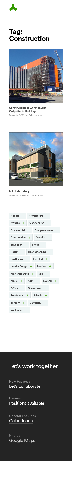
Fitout (35, 244)
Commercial (18, 230)
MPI (41, 273)
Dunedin (40, 237)
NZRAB (47, 281)
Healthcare (17, 259)
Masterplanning (20, 273)
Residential (17, 295)
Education (16, 244)
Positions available (26, 409)
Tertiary (15, 302)
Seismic (37, 295)
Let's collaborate (24, 388)
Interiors (41, 266)
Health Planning (37, 252)
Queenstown (35, 288)
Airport (15, 215)
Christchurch (36, 223)
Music (14, 281)
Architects (15, 7)
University (35, 302)
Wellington (17, 310)
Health (14, 252)
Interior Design (19, 266)
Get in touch (21, 435)
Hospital (38, 259)
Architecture (36, 215)
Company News (44, 230)
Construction (18, 237)
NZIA (30, 281)
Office (14, 288)
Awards (15, 223)
